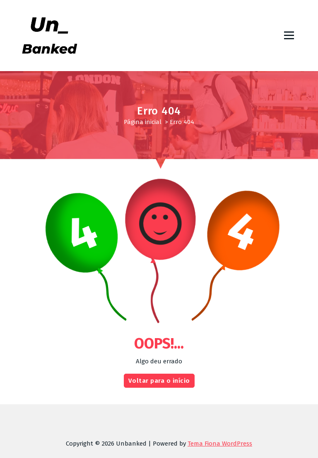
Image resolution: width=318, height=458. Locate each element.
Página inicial (142, 122)
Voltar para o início (159, 387)
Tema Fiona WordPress (220, 443)
